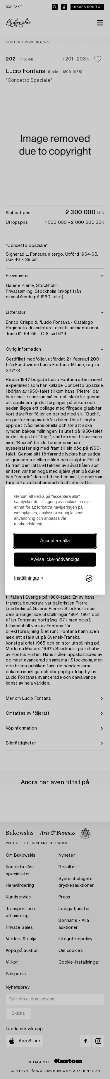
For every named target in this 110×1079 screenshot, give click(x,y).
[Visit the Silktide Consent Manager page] (89, 578)
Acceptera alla (55, 540)
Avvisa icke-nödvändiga (55, 559)
